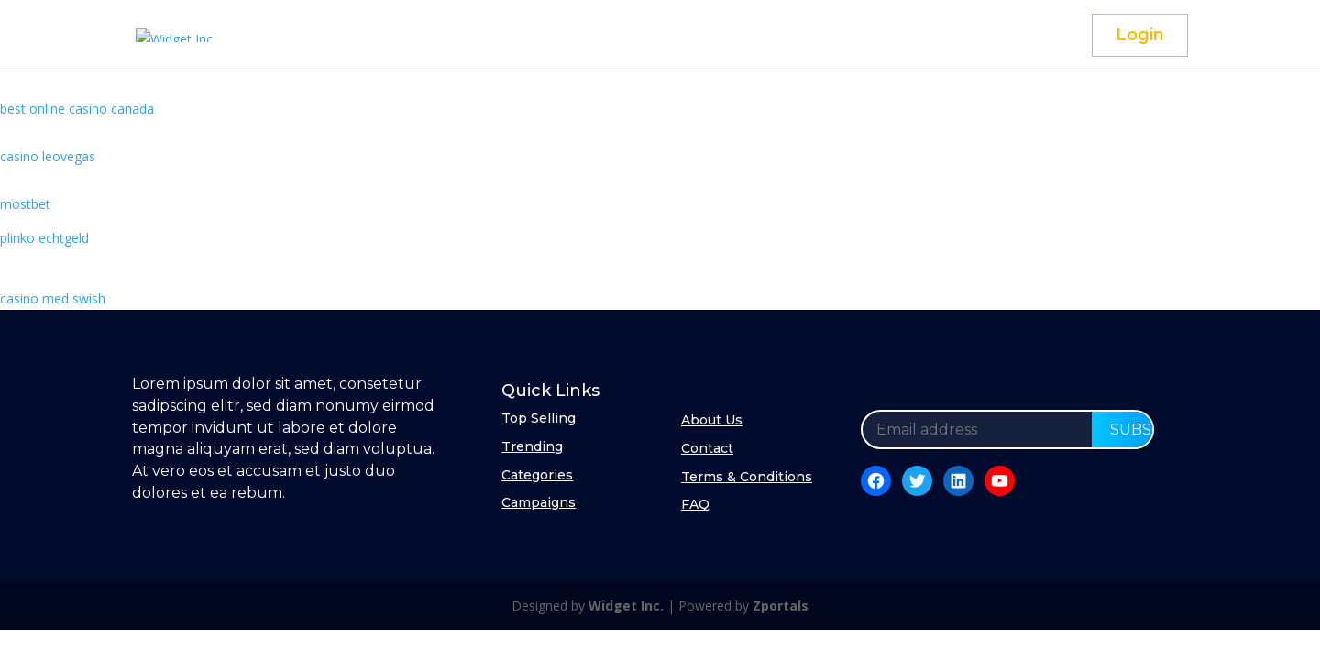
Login (1140, 35)
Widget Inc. (626, 605)
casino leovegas (47, 156)
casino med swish (52, 298)
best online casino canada (77, 108)
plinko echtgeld (44, 238)
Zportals (780, 605)
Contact (707, 448)
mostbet (25, 204)
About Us (711, 420)
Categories (537, 475)
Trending (532, 446)
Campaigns (538, 502)
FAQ (695, 504)
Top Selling (538, 418)
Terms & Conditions (746, 476)
